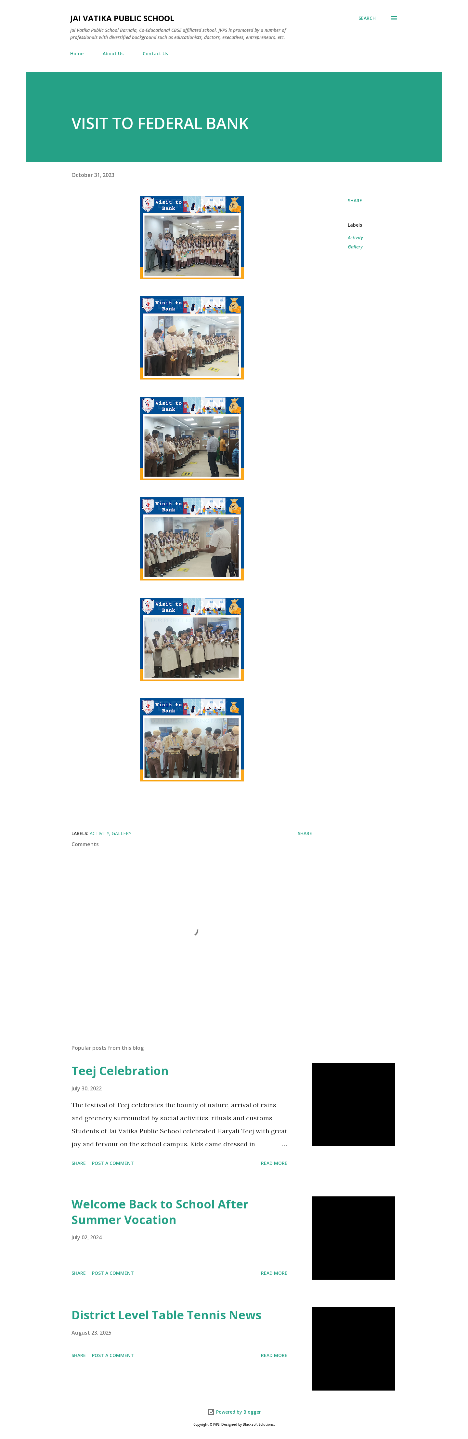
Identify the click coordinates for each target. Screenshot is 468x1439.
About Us (113, 53)
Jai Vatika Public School (122, 18)
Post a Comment (113, 1163)
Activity (355, 237)
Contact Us (155, 53)
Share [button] (355, 200)
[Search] (367, 18)
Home (77, 53)
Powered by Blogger (234, 1412)
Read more (274, 1163)
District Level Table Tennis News (166, 1315)
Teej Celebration (120, 1071)
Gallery (355, 247)
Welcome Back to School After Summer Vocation (160, 1212)
